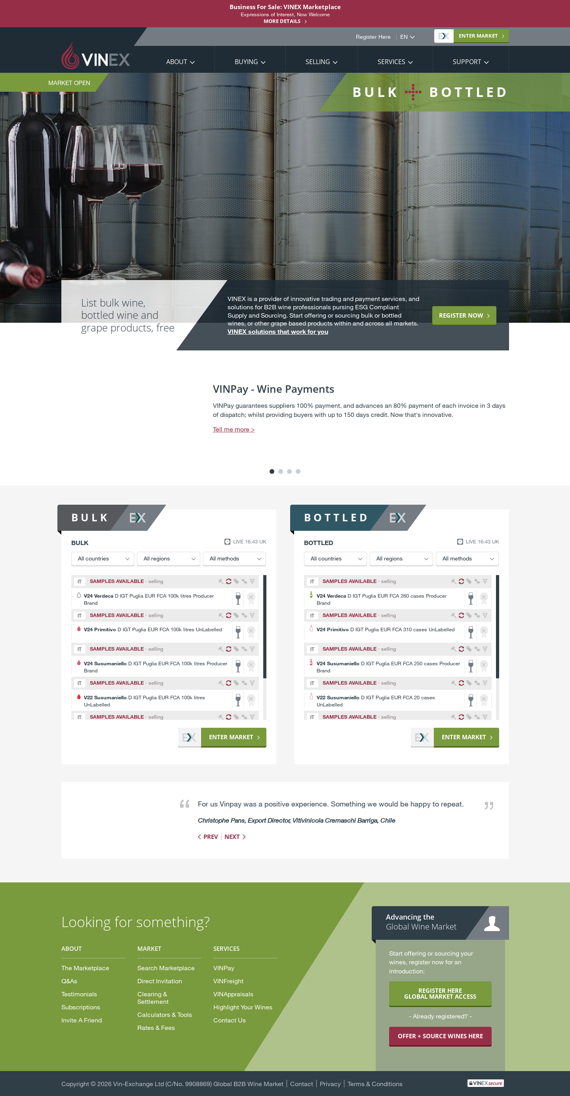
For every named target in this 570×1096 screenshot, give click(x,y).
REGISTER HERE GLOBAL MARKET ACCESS (440, 993)
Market (468, 35)
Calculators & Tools (164, 1014)
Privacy (330, 1083)
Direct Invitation (159, 980)
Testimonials (79, 994)
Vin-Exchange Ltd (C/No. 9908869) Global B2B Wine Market (198, 1083)
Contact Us (229, 1020)
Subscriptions (80, 1007)
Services (391, 61)
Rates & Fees (156, 1027)
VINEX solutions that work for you (278, 331)
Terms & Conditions (375, 1083)
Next (232, 836)
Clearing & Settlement (153, 997)
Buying (246, 61)
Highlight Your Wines (242, 1007)
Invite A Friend (81, 1020)
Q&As (69, 980)
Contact (301, 1083)
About (176, 61)
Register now (461, 315)
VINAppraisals (233, 994)
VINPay (223, 967)
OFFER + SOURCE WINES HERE (440, 1036)
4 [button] (298, 471)
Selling (318, 61)
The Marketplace (85, 967)
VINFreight (228, 980)
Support (467, 61)
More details (282, 21)
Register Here (373, 37)
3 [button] (289, 471)
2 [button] (280, 471)
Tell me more (231, 429)
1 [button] (272, 471)
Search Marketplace (166, 967)
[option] (285, 418)
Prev (210, 836)
